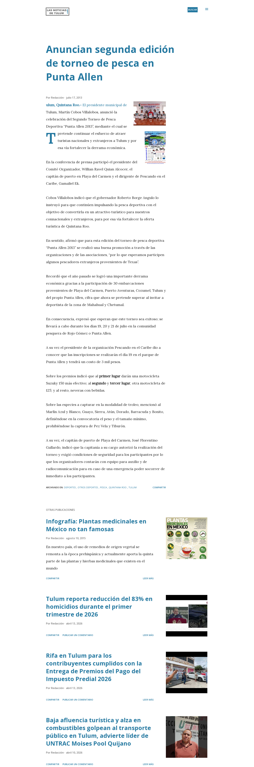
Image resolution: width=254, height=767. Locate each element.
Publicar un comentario (78, 635)
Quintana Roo (118, 487)
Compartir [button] (159, 487)
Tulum (132, 487)
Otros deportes (88, 487)
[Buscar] (193, 9)
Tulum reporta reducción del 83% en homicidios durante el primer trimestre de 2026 (99, 606)
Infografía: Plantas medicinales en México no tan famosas (96, 525)
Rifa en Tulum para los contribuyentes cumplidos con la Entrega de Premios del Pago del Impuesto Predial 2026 (94, 667)
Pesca (104, 487)
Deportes (70, 487)
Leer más (148, 578)
